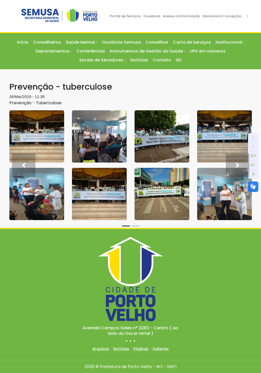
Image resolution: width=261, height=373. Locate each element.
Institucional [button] (229, 42)
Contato (162, 60)
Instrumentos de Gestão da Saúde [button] (146, 51)
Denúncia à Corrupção (222, 16)
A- (253, 165)
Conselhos (156, 42)
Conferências (90, 51)
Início (22, 42)
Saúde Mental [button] (80, 42)
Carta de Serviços (192, 42)
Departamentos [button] (52, 51)
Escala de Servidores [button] (101, 60)
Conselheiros (47, 42)
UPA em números (208, 51)
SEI (178, 60)
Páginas (140, 348)
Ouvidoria (151, 16)
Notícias (139, 60)
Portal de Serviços (125, 16)
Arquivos (100, 348)
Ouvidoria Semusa (121, 42)
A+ (253, 156)
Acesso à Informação (181, 16)
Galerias (161, 348)
